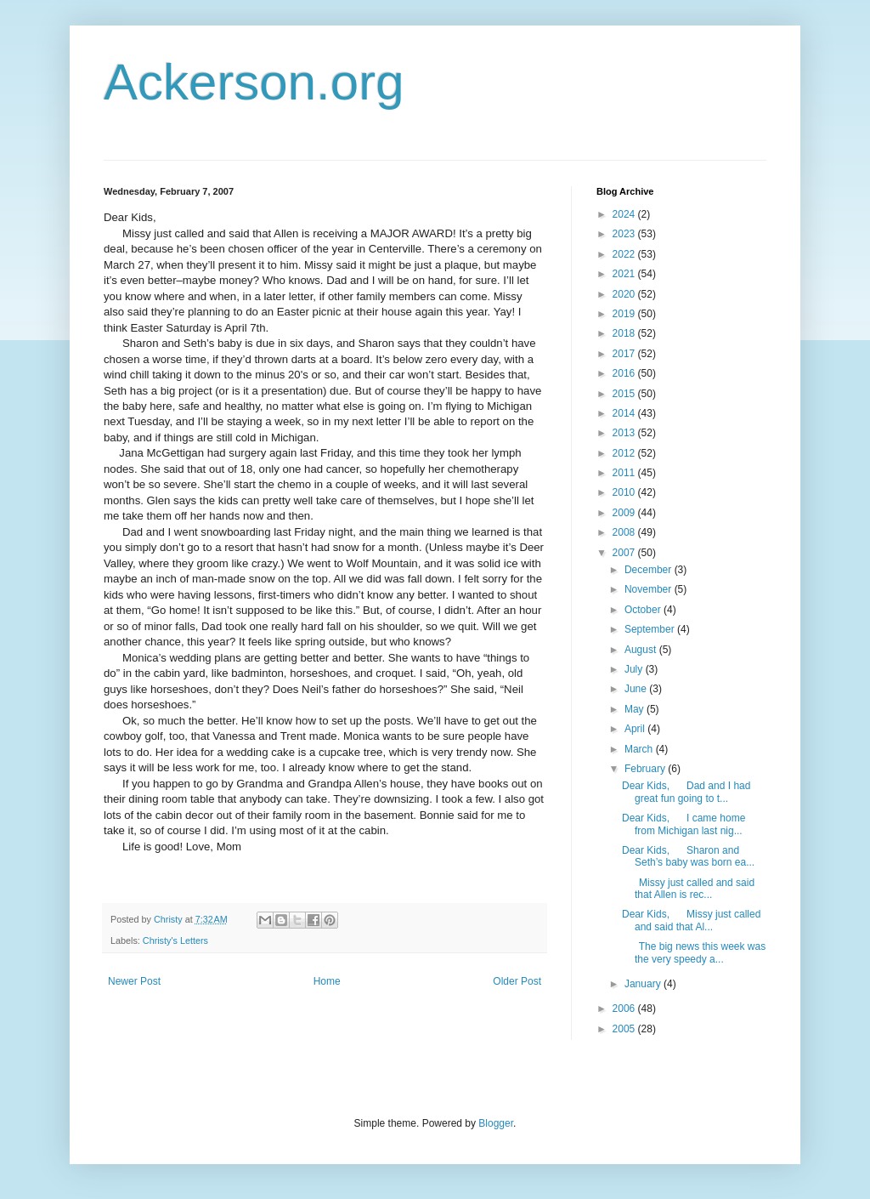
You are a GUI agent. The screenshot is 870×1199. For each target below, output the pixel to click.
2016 (625, 373)
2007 (625, 553)
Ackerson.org (254, 82)
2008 (625, 532)
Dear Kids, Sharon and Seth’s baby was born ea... (688, 856)
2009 (625, 513)
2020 (625, 294)
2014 (625, 413)
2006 (625, 1008)
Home (327, 981)
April (635, 729)
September (650, 629)
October (644, 610)
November (649, 589)
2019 (625, 314)
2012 (625, 453)
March (640, 749)
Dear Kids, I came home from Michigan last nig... (683, 824)
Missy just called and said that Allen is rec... (688, 889)
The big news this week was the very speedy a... (693, 952)
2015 (625, 394)
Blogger (495, 1123)
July (635, 669)
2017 (625, 354)
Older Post (517, 981)
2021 (625, 274)
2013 (625, 433)
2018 (625, 333)
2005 (625, 1029)
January (644, 984)
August (641, 650)
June (636, 689)
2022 (625, 254)
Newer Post (134, 981)
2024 (625, 214)
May (635, 709)
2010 (625, 492)
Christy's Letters (175, 940)
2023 (625, 234)
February (646, 769)
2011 (625, 473)
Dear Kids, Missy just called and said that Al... (691, 920)
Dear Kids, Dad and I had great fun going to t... (686, 792)
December (649, 570)
